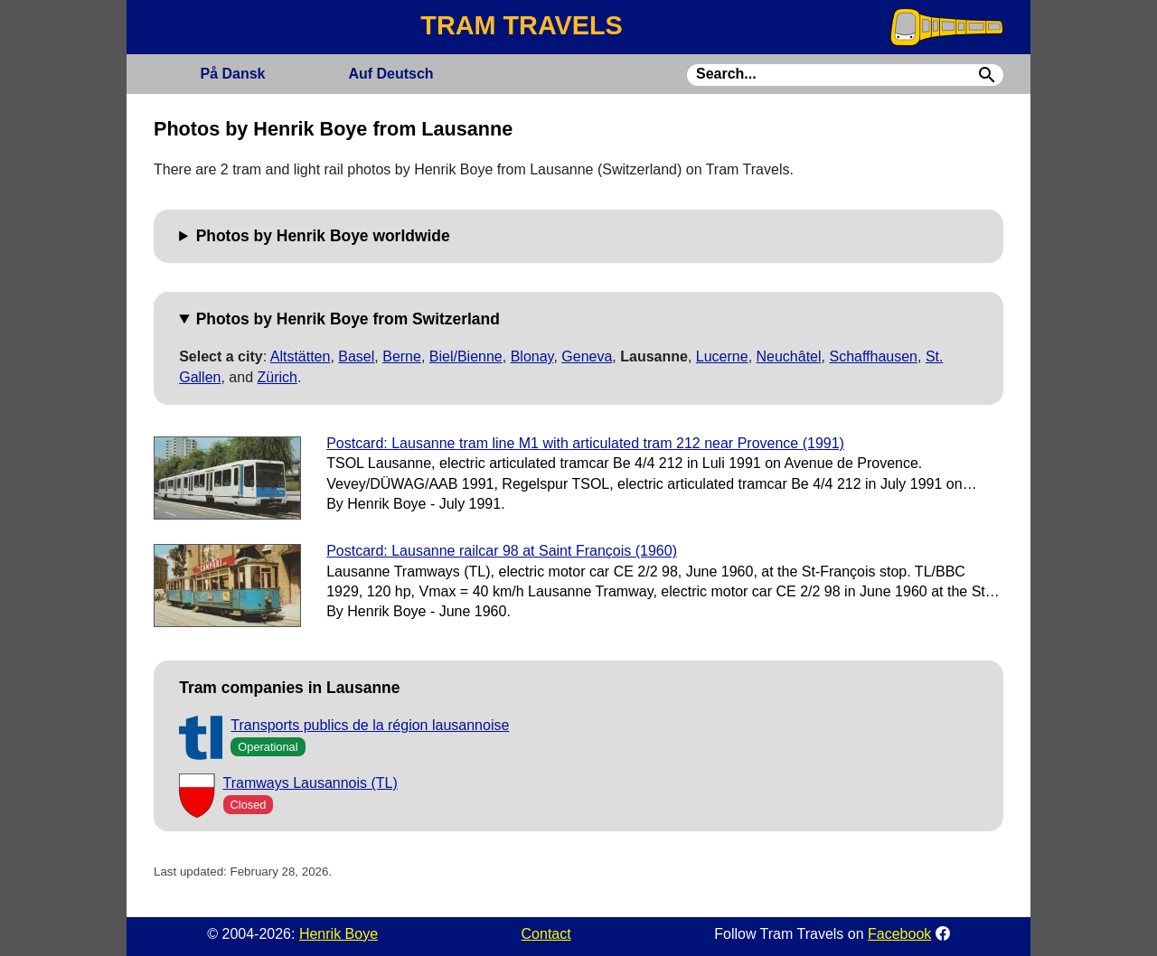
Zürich (276, 377)
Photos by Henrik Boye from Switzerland (348, 319)
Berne (401, 356)
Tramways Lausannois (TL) (310, 783)
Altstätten (300, 356)
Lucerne (722, 356)
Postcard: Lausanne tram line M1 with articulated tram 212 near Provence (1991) (585, 443)
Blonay (532, 356)
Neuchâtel (789, 356)
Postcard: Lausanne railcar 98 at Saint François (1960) (501, 550)
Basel (356, 356)
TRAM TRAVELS (521, 25)
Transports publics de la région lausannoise (369, 725)
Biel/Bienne (466, 356)
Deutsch (390, 73)
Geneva (586, 356)
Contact (546, 934)
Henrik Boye (338, 934)
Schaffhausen (873, 356)
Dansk (232, 73)
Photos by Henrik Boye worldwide (323, 236)
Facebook (899, 934)
